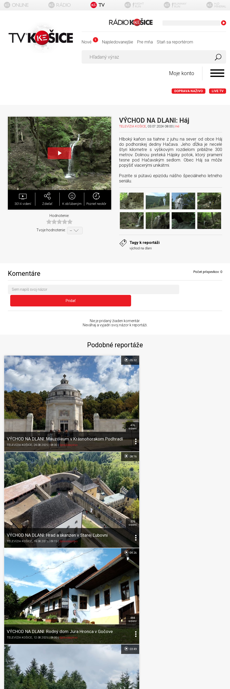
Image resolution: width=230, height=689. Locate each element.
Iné (177, 126)
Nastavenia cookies (115, 592)
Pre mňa (145, 42)
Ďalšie (115, 519)
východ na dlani (141, 248)
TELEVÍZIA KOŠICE (132, 126)
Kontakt (115, 602)
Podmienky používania (115, 572)
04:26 (105, 429)
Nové (90, 42)
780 (219, 478)
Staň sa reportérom (175, 42)
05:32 (105, 350)
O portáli (115, 561)
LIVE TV (217, 91)
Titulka (115, 551)
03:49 (216, 429)
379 (219, 400)
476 (108, 400)
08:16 (216, 350)
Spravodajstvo (68, 420)
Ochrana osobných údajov (115, 582)
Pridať (203, 291)
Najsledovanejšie (117, 42)
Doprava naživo (189, 91)
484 (108, 478)
